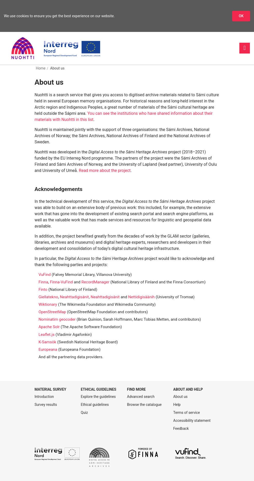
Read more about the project (105, 170)
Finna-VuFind (61, 282)
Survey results (46, 405)
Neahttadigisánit (74, 297)
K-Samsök (47, 342)
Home (41, 68)
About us (57, 68)
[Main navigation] (244, 48)
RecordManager (95, 282)
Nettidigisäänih (141, 297)
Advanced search (141, 397)
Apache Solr (49, 327)
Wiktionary (48, 304)
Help (177, 405)
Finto (43, 289)
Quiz (84, 412)
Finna (43, 282)
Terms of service (186, 412)
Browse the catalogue (144, 405)
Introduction (44, 397)
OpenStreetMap (52, 312)
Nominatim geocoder (57, 319)
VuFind (45, 274)
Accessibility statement (192, 420)
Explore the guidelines (98, 397)
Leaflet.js (46, 334)
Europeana (48, 349)
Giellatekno (48, 297)
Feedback (181, 428)
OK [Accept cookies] (241, 16)
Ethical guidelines (95, 405)
